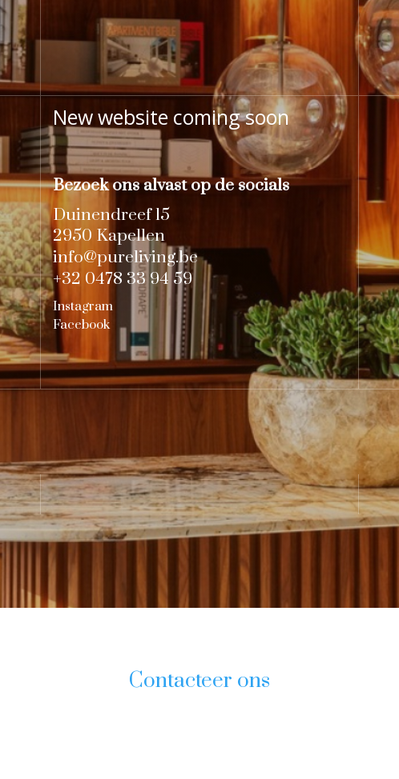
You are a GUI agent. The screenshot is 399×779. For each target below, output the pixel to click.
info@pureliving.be (125, 257)
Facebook (81, 325)
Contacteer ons (199, 681)
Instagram (83, 306)
